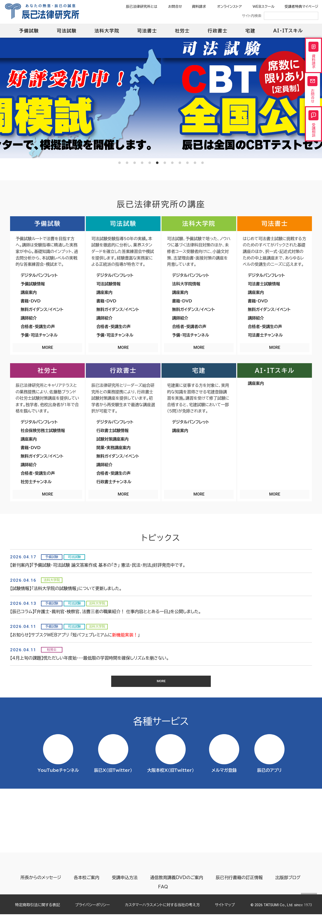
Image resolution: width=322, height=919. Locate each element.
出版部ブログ (287, 882)
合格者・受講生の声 (38, 327)
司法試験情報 (108, 284)
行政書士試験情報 (112, 430)
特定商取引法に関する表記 (37, 909)
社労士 (182, 30)
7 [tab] (165, 162)
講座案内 (29, 292)
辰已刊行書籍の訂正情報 (238, 882)
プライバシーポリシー (92, 909)
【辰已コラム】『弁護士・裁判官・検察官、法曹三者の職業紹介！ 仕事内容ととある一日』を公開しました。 (105, 611)
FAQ (163, 891)
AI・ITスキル (288, 30)
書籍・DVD (31, 301)
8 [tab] (172, 162)
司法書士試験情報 (264, 284)
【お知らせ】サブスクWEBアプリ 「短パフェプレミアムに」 (75, 635)
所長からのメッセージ (40, 882)
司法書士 (147, 30)
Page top (309, 901)
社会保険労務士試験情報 (43, 430)
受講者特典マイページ (301, 6)
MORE (47, 347)
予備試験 (29, 30)
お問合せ (175, 6)
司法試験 (66, 30)
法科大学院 (106, 30)
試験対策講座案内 (112, 439)
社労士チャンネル (36, 482)
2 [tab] (127, 162)
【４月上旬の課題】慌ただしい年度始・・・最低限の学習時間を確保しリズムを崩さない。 (89, 658)
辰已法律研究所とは (141, 6)
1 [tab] (119, 162)
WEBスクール (263, 6)
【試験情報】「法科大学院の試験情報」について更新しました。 (66, 588)
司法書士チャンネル (265, 335)
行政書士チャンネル (113, 482)
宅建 (251, 30)
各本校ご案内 (86, 882)
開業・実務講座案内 (113, 448)
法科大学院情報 (186, 284)
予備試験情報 (33, 284)
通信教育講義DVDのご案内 (176, 882)
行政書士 (217, 30)
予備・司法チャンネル (39, 335)
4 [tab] (142, 162)
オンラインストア (229, 6)
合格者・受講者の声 (189, 327)
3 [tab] (134, 162)
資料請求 (199, 6)
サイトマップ (225, 909)
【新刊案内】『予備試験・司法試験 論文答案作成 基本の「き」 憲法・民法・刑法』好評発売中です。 (97, 565)
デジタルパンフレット (39, 275)
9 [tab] (180, 162)
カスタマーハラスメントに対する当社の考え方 (162, 909)
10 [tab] (187, 162)
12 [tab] (202, 162)
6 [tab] (157, 162)
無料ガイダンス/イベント (42, 309)
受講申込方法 (124, 882)
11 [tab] (195, 162)
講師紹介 (29, 318)
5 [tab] (149, 162)
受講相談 (313, 136)
